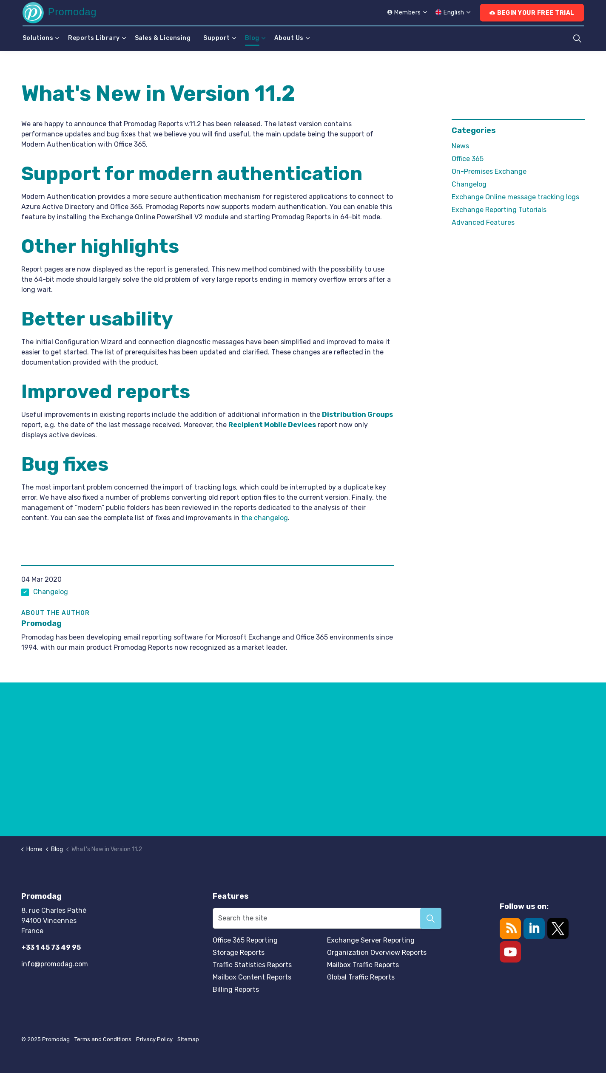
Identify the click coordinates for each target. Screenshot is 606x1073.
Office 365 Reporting (245, 940)
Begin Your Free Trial (532, 13)
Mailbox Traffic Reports (363, 965)
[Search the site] (327, 918)
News (460, 146)
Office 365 (468, 159)
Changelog (50, 592)
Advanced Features (483, 222)
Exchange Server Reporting (371, 940)
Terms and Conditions (102, 1039)
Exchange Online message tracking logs (515, 197)
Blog (252, 38)
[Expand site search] (577, 38)
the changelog (264, 518)
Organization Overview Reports (377, 952)
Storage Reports (239, 952)
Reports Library (94, 38)
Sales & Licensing (163, 38)
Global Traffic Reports (361, 977)
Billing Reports (236, 989)
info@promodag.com (54, 964)
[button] (430, 918)
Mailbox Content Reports (252, 977)
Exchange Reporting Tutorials (499, 210)
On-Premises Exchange (489, 171)
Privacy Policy (154, 1039)
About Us (289, 38)
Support (216, 38)
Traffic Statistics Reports (252, 965)
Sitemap (188, 1039)
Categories (474, 130)
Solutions (38, 38)
